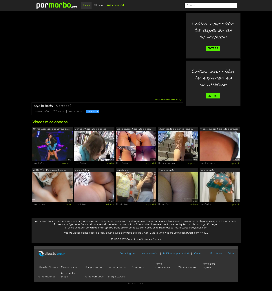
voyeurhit (67, 163)
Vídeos (98, 5)
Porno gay (138, 267)
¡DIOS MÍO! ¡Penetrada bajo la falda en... (49, 170)
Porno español (46, 276)
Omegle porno (93, 267)
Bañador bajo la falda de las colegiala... (90, 129)
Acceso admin (136, 283)
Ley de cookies (149, 253)
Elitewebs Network (48, 267)
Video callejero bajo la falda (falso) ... (219, 129)
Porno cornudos (94, 276)
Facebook (216, 253)
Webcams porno (187, 267)
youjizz (110, 163)
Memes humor (69, 267)
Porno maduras (117, 267)
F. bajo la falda (166, 170)
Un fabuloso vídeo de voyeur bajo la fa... (51, 129)
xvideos (110, 204)
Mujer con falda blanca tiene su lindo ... (176, 129)
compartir (92, 111)
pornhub (67, 204)
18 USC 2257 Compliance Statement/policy (136, 239)
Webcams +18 (115, 5)
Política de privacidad (176, 253)
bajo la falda (82, 170)
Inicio (86, 5)
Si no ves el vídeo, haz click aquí (168, 100)
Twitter (231, 253)
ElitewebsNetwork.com (186, 233)
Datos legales (128, 253)
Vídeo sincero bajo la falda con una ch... (134, 129)
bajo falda (122, 170)
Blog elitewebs (116, 276)
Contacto (199, 253)
